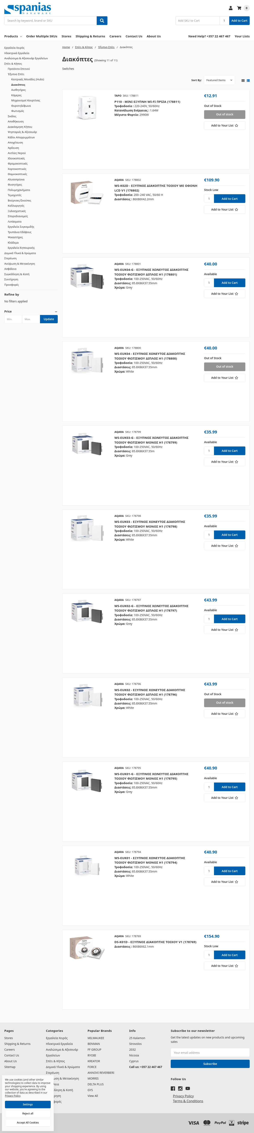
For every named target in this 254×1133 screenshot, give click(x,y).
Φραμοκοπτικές (18, 163)
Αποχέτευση (15, 142)
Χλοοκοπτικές (16, 158)
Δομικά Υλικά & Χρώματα (20, 253)
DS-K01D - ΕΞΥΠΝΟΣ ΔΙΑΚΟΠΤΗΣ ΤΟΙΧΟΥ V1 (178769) (155, 942)
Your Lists (242, 36)
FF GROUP (94, 1049)
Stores (66, 36)
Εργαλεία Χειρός (14, 48)
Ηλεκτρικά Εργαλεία (16, 53)
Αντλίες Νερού (17, 153)
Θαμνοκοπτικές (17, 174)
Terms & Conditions (188, 1101)
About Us (154, 36)
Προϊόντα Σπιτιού (19, 69)
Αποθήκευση (16, 121)
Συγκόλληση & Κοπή (16, 274)
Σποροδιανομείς (18, 216)
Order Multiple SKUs (41, 36)
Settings (28, 1104)
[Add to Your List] (224, 125)
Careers (115, 36)
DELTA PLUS (96, 1084)
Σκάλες (12, 116)
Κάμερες (16, 95)
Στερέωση (10, 258)
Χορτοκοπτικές (17, 169)
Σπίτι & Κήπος (13, 63)
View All (93, 1096)
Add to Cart (239, 20)
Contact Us (134, 36)
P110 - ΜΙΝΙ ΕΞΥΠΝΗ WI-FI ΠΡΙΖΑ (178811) (147, 101)
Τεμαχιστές (15, 195)
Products (13, 36)
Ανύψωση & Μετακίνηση (19, 263)
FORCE (92, 1067)
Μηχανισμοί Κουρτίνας (25, 100)
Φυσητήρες (15, 184)
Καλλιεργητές (16, 205)
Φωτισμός (17, 111)
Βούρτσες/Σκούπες (19, 200)
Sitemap (9, 1067)
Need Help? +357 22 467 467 (209, 36)
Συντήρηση (11, 279)
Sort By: (196, 80)
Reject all (27, 1113)
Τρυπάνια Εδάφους (20, 232)
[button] (31, 311)
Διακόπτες (18, 84)
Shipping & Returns (90, 36)
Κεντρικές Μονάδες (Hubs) (27, 79)
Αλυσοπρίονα (16, 179)
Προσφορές (11, 285)
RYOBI (92, 1055)
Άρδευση (13, 148)
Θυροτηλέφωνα (21, 106)
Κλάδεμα (13, 242)
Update (49, 319)
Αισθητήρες (18, 90)
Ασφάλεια (10, 269)
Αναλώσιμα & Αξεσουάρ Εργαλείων (26, 58)
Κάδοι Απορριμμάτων (21, 137)
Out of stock (224, 114)
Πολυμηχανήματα (19, 190)
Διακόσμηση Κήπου (20, 127)
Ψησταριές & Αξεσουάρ (22, 132)
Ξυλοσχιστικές (17, 211)
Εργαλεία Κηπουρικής (21, 248)
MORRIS (93, 1078)
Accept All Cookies (28, 1122)
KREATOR (94, 1061)
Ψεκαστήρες (15, 237)
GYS (90, 1090)
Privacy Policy (183, 1096)
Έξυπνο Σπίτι (16, 74)
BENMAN (94, 1044)
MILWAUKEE (96, 1038)
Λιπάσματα (14, 221)
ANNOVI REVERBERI (101, 1073)
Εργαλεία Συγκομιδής (21, 226)
